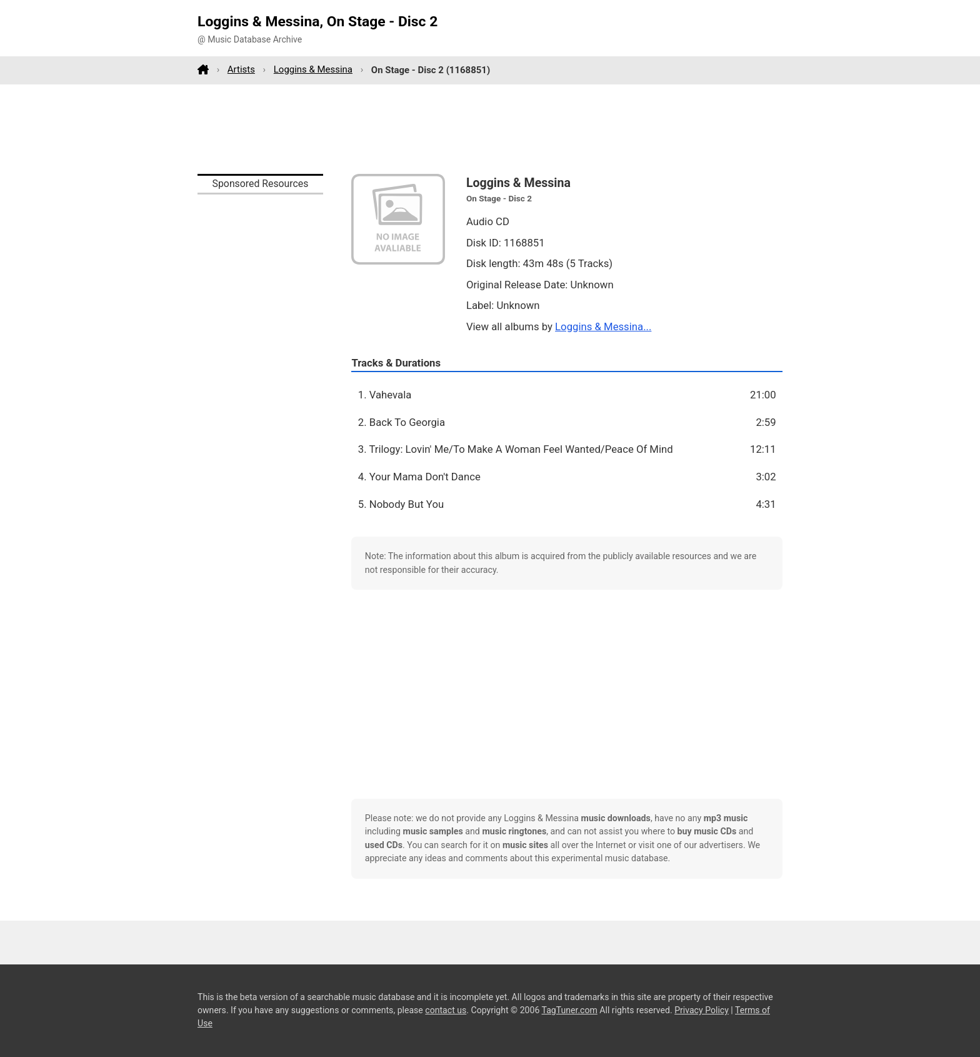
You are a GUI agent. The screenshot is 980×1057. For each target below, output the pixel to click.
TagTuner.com (570, 1010)
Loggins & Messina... (603, 326)
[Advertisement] (490, 129)
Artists (241, 69)
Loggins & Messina (313, 69)
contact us (445, 1010)
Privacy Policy (701, 1010)
